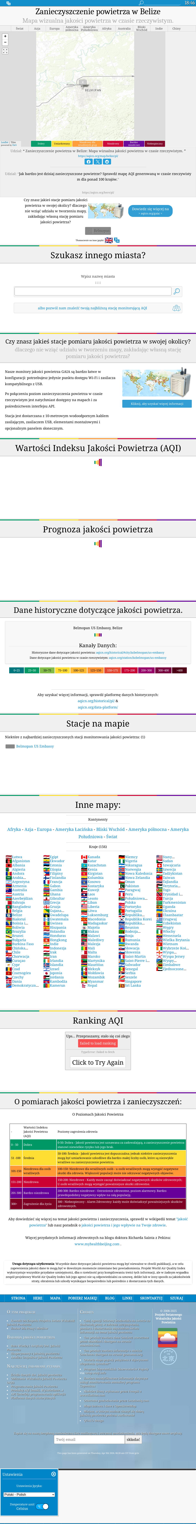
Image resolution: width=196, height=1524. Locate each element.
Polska (127, 902)
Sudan (164, 861)
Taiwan (165, 877)
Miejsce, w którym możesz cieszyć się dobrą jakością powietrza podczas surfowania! (112, 1413)
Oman (126, 881)
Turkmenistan (171, 902)
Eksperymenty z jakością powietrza (35, 1353)
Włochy (165, 931)
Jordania (53, 977)
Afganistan (18, 861)
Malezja (90, 944)
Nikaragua (130, 865)
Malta (89, 952)
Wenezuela (168, 935)
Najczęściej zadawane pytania (33, 1366)
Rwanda (128, 944)
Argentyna (17, 881)
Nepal (89, 985)
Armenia (16, 886)
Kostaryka (92, 886)
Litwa (89, 910)
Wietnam (167, 944)
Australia (16, 890)
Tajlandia (167, 881)
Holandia (54, 931)
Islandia (53, 964)
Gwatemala (56, 919)
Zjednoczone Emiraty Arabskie (170, 970)
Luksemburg (94, 915)
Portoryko (129, 906)
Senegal (128, 968)
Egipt (50, 857)
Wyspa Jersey (170, 956)
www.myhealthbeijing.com (97, 1244)
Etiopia (52, 869)
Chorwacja (17, 956)
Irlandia (53, 960)
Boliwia (15, 927)
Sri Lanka (129, 985)
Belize (14, 915)
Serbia (127, 973)
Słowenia (129, 952)
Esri (14, 145)
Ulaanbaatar (169, 915)
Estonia (52, 865)
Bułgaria (16, 939)
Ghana (51, 894)
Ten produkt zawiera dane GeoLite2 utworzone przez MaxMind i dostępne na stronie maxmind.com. (114, 1341)
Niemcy (128, 857)
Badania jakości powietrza (31, 1337)
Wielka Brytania (173, 939)
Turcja (164, 898)
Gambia (53, 890)
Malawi (90, 935)
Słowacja (129, 948)
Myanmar (92, 981)
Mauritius (92, 964)
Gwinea (53, 923)
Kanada (90, 857)
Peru (125, 894)
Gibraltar (54, 898)
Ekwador (54, 861)
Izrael (51, 968)
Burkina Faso (20, 944)
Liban (89, 902)
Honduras (54, 935)
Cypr (13, 964)
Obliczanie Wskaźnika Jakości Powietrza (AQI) (36, 1380)
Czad (13, 968)
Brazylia (16, 931)
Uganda (165, 906)
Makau (90, 931)
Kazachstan (93, 865)
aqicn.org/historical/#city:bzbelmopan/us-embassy (130, 652)
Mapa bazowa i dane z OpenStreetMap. (110, 1406)
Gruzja (51, 906)
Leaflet (4, 142)
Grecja (51, 902)
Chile (13, 952)
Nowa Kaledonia (135, 873)
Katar (88, 861)
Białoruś (16, 919)
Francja (52, 881)
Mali (88, 948)
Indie (51, 944)
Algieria (15, 869)
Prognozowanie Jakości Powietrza (34, 1386)
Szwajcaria (168, 865)
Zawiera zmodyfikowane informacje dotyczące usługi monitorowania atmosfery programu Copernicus (114, 1382)
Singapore (130, 981)
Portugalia (130, 910)
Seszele (127, 977)
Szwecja (166, 869)
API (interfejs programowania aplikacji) (38, 1394)
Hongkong (55, 939)
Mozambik (93, 977)
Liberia (90, 906)
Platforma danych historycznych (33, 1398)
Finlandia (54, 877)
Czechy (15, 977)
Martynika (93, 960)
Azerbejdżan (19, 898)
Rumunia (129, 939)
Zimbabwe (168, 964)
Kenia (89, 869)
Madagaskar (94, 923)
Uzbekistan (168, 923)
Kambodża (55, 981)
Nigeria (127, 861)
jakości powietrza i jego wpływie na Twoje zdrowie (124, 1225)
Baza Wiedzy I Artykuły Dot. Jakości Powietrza (33, 1347)
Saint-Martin (132, 956)
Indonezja (54, 948)
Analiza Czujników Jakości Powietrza (36, 1357)
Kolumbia (92, 877)
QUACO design (94, 1420)
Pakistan (128, 886)
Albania (15, 865)
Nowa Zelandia (134, 877)
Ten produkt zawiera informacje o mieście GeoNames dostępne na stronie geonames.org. (111, 1352)
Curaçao (15, 960)
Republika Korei (135, 919)
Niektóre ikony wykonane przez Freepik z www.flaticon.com (110, 1393)
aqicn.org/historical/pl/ (96, 701)
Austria (15, 894)
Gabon (51, 886)
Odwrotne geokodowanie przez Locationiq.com (116, 1400)
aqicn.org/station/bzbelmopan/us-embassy (137, 658)
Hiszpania (54, 927)
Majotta (90, 927)
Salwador (129, 964)
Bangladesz (18, 906)
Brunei (14, 935)
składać (133, 1439)
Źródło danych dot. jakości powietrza (36, 1375)
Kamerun (54, 985)
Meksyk (90, 968)
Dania (14, 981)
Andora (15, 873)
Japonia (52, 973)
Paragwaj (129, 890)
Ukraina (166, 910)
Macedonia (93, 919)
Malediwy (92, 939)
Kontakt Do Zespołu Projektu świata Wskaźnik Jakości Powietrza (41, 1322)
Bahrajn (15, 902)
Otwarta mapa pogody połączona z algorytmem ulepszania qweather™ (114, 1362)
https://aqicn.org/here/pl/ (98, 192)
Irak (50, 952)
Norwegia (129, 869)
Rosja (126, 935)
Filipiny (53, 873)
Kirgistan (92, 873)
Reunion (128, 927)
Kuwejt (90, 890)
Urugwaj (166, 919)
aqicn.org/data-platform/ (98, 707)
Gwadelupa (56, 915)
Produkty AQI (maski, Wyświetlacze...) (37, 1390)
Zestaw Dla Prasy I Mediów (29, 1328)
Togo (163, 890)
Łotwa (14, 857)
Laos (88, 894)
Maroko (90, 956)
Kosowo (90, 881)
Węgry (165, 927)
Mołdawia (92, 973)
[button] (5, 37)
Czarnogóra (18, 973)
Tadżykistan (169, 873)
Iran (50, 956)
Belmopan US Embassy (30, 746)
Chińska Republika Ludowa (21, 950)
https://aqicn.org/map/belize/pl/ (98, 156)
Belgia (14, 910)
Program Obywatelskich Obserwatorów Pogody (116, 1369)
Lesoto (89, 898)
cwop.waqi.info (95, 1373)
